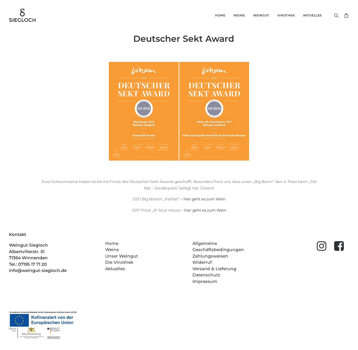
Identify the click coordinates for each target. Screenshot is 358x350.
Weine (239, 15)
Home (220, 15)
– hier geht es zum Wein (202, 199)
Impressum (204, 281)
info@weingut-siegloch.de (38, 270)
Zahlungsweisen (210, 256)
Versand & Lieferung (214, 268)
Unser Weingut (121, 256)
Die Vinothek (119, 262)
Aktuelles (312, 15)
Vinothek (286, 15)
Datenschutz (206, 274)
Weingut (261, 15)
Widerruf (202, 262)
